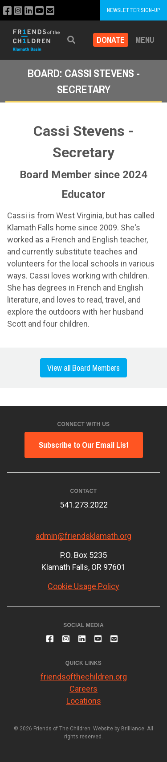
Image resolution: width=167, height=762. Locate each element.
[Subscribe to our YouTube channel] (39, 11)
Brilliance (132, 728)
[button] (71, 40)
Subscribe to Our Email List (84, 445)
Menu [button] (144, 39)
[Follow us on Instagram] (18, 11)
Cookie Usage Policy (83, 586)
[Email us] (50, 11)
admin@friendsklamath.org (83, 536)
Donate (111, 39)
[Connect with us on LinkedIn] (28, 11)
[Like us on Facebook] (7, 11)
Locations (83, 700)
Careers (83, 688)
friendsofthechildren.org (84, 676)
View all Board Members (83, 367)
